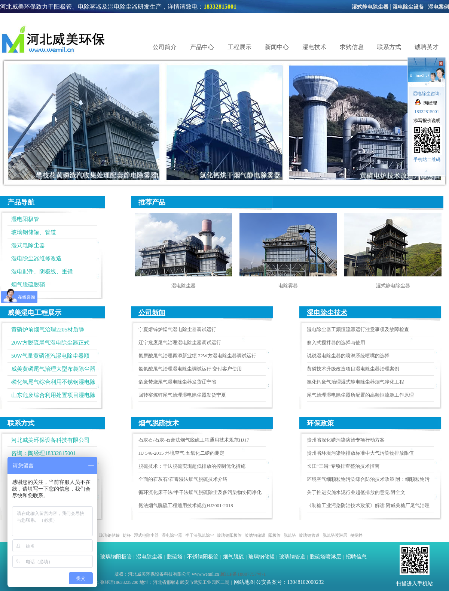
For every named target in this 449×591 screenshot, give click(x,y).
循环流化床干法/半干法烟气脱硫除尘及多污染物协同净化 (200, 492)
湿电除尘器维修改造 (36, 258)
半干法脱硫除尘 (199, 535)
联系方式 (389, 47)
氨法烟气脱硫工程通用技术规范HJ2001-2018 (185, 505)
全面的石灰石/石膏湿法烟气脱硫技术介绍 (182, 479)
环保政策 (320, 423)
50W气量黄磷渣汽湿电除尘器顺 (50, 356)
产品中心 (202, 47)
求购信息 (352, 47)
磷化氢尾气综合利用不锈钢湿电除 (53, 382)
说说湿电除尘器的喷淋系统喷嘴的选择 (348, 355)
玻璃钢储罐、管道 (33, 232)
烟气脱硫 (233, 557)
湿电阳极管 (25, 219)
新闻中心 (277, 47)
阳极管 (274, 535)
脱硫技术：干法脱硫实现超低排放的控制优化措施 (191, 466)
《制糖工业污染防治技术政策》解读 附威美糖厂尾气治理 (368, 505)
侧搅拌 (356, 535)
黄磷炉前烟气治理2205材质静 (47, 330)
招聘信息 (356, 557)
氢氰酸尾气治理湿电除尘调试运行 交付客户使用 (190, 369)
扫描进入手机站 (414, 584)
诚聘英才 (427, 47)
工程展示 (239, 47)
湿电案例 (438, 7)
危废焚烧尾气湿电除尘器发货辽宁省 (177, 382)
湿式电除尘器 (28, 245)
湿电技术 (314, 47)
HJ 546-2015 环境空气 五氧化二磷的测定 (181, 453)
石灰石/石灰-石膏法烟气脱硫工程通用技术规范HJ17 (193, 440)
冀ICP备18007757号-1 (243, 574)
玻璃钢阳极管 (229, 535)
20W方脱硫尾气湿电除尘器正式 (50, 343)
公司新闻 (151, 312)
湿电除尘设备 (408, 7)
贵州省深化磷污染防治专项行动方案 (346, 440)
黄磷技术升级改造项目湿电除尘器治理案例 (353, 369)
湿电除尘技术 (327, 312)
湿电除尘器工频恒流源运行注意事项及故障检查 (358, 329)
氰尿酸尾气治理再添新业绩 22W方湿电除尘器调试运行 (197, 355)
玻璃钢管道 (309, 535)
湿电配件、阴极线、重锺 (42, 272)
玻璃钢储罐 (109, 535)
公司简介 (165, 47)
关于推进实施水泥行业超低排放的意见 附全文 (356, 492)
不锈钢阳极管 (203, 557)
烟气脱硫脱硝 (28, 285)
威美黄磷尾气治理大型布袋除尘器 (53, 369)
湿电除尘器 (183, 285)
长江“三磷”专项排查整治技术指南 (343, 466)
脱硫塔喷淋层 (335, 535)
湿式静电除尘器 (370, 7)
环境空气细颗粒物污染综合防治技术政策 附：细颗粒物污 (368, 479)
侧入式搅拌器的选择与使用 (336, 342)
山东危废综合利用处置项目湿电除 (53, 395)
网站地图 (244, 582)
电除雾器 (288, 285)
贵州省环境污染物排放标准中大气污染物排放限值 (360, 453)
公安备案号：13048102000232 (290, 582)
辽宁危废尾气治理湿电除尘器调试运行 (179, 342)
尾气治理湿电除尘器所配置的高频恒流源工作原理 (360, 395)
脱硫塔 (290, 535)
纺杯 (127, 535)
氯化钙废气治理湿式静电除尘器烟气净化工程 (355, 382)
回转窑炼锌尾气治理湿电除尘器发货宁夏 (182, 395)
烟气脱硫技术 (158, 423)
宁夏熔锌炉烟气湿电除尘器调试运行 (177, 329)
